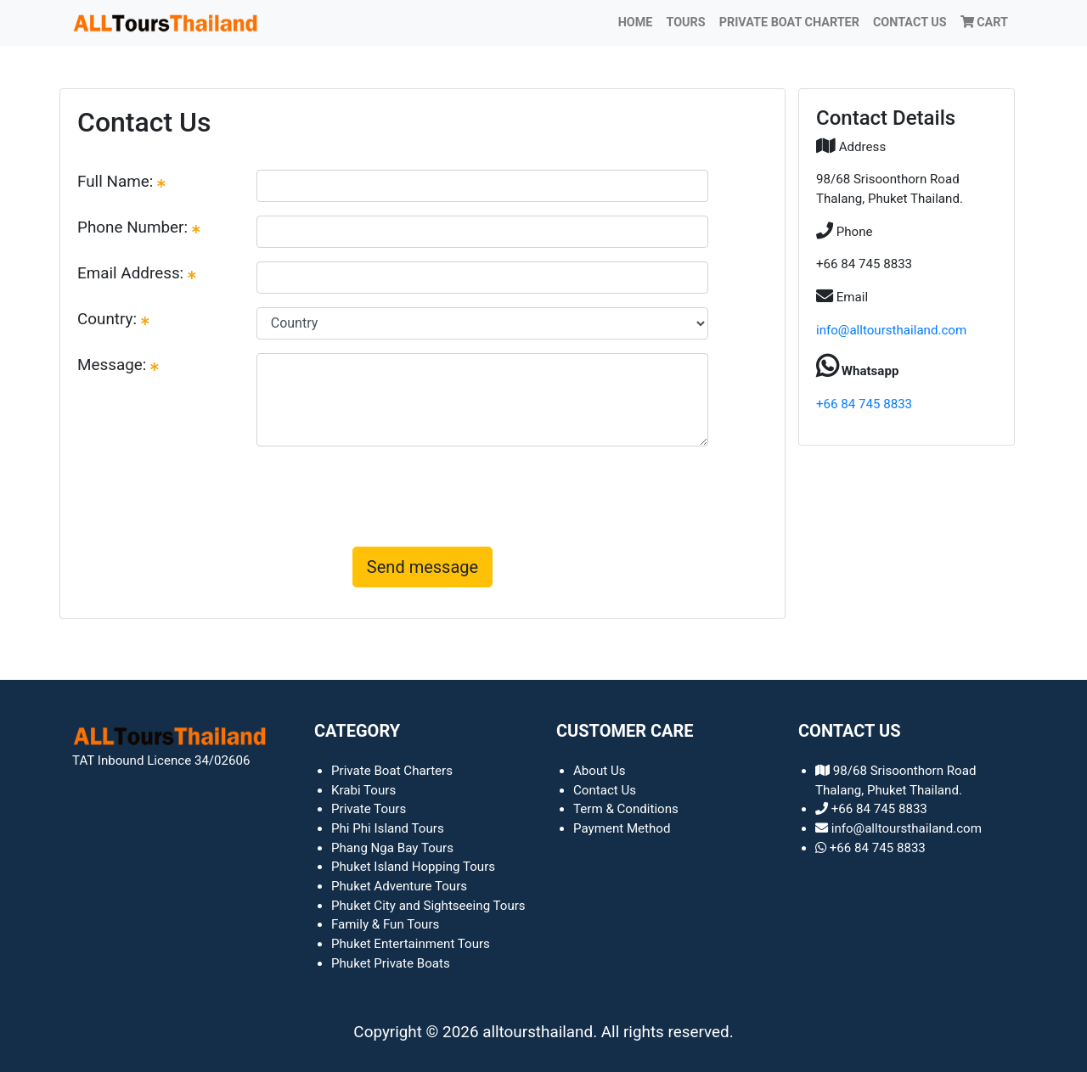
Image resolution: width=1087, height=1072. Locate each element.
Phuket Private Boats (390, 963)
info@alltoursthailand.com (891, 330)
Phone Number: (138, 227)
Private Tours (368, 809)
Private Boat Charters (392, 770)
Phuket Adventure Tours (399, 886)
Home (635, 22)
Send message (422, 567)
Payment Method (622, 828)
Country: (113, 318)
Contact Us (910, 22)
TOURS (685, 22)
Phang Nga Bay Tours (392, 848)
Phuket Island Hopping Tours (413, 866)
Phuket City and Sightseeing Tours (428, 905)
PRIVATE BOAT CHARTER (789, 22)
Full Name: (121, 181)
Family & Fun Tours (385, 924)
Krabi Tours (363, 790)
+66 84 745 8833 (864, 404)
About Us (599, 770)
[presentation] (423, 493)
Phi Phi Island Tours (387, 828)
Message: (118, 364)
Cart (984, 22)
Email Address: (136, 273)
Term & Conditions (626, 809)
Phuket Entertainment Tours (410, 943)
